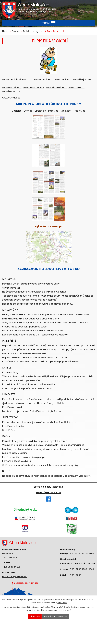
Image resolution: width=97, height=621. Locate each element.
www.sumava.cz (11, 97)
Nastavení (63, 616)
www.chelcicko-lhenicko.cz (17, 79)
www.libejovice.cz (83, 79)
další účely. (62, 602)
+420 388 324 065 (11, 566)
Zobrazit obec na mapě (25, 593)
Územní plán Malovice (48, 492)
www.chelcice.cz (43, 79)
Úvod (5, 31)
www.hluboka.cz (11, 91)
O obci (15, 31)
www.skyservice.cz (56, 87)
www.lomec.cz (76, 87)
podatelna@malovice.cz (14, 576)
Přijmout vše (35, 616)
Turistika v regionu (33, 31)
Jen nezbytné (50, 616)
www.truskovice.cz (33, 87)
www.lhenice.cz (62, 79)
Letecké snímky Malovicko (48, 486)
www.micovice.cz (11, 87)
